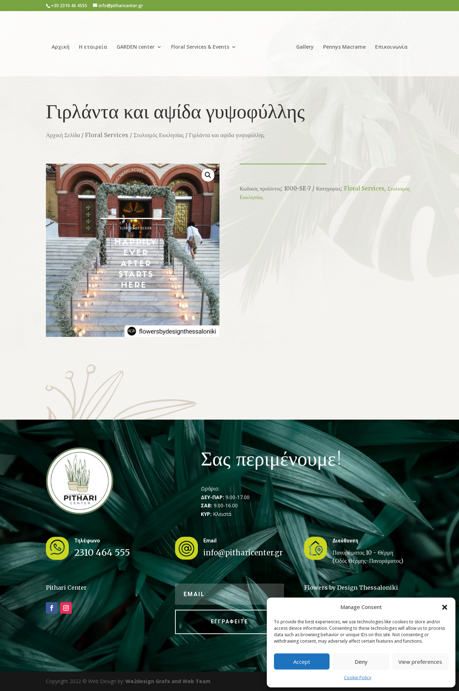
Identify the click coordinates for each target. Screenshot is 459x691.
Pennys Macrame (342, 45)
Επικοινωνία (389, 45)
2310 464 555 (102, 552)
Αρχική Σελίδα (63, 135)
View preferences (420, 661)
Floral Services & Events (203, 45)
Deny (361, 661)
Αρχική (63, 45)
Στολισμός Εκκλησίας (158, 135)
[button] (444, 607)
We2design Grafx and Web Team (168, 681)
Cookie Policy (357, 678)
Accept (301, 661)
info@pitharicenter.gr (243, 552)
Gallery (302, 45)
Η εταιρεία (95, 45)
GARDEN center (138, 45)
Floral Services (106, 135)
